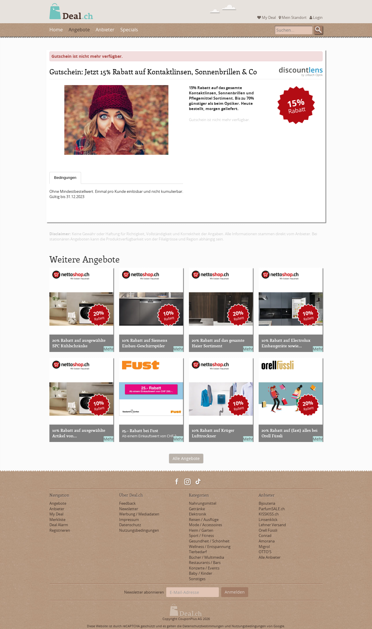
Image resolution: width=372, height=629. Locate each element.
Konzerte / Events (204, 568)
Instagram (187, 482)
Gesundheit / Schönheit (209, 541)
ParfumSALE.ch (272, 508)
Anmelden (235, 592)
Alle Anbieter (269, 557)
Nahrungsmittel (202, 503)
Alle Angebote (186, 458)
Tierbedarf (198, 551)
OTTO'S (265, 551)
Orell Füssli (268, 530)
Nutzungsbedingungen (139, 530)
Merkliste (57, 519)
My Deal (266, 17)
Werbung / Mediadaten (139, 514)
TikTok (198, 482)
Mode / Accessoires (205, 524)
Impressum (129, 519)
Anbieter (105, 29)
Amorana (267, 541)
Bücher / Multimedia (206, 557)
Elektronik (197, 514)
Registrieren (59, 530)
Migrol (264, 546)
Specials (129, 29)
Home (56, 29)
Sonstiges (197, 578)
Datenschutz (130, 524)
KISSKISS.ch (269, 514)
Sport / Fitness (201, 535)
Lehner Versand (272, 524)
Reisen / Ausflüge (204, 519)
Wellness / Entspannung (209, 546)
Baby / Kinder (200, 573)
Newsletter (128, 508)
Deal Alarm (58, 524)
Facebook (177, 482)
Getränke (197, 508)
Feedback (127, 503)
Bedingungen (65, 177)
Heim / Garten (201, 530)
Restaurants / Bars (205, 562)
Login (316, 17)
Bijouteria (267, 503)
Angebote (79, 29)
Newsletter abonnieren (144, 592)
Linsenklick (268, 519)
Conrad (265, 535)
